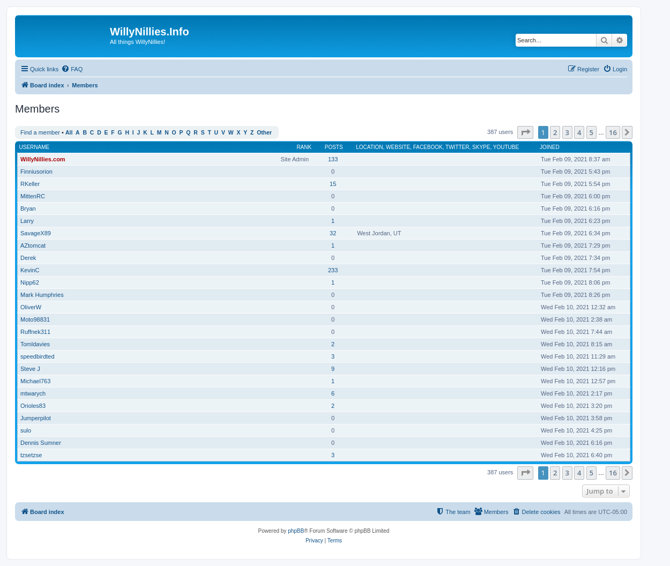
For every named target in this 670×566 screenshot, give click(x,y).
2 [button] (555, 132)
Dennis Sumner (40, 443)
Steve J (30, 369)
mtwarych (33, 393)
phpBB (296, 531)
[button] (525, 132)
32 (333, 233)
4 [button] (579, 132)
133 (333, 159)
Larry (27, 221)
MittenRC (32, 196)
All (68, 133)
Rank (303, 147)
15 (333, 184)
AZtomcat (33, 245)
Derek (28, 258)
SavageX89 (35, 233)
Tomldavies (35, 344)
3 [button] (567, 132)
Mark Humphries (42, 295)
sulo (25, 430)
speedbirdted (37, 356)
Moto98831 (35, 319)
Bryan (28, 208)
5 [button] (591, 132)
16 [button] (613, 132)
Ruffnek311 (35, 332)
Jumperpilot (35, 418)
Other (264, 133)
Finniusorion (36, 171)
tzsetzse (31, 455)
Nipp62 (29, 282)
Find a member (40, 132)
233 (333, 270)
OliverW (30, 307)
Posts (334, 147)
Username (34, 147)
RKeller (30, 184)
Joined (550, 147)
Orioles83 (33, 406)
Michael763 (35, 381)
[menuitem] (72, 69)
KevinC (29, 270)
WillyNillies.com (42, 159)
